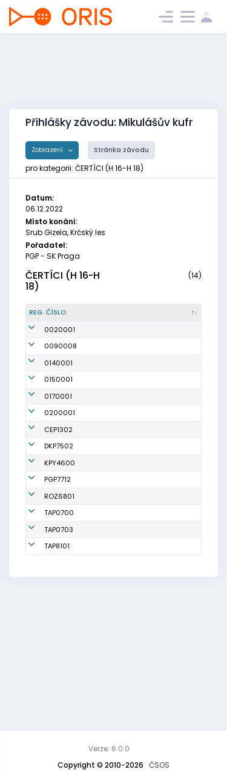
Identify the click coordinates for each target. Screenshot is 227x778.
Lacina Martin (108, 531)
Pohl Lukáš (102, 659)
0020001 (59, 345)
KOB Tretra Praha (167, 638)
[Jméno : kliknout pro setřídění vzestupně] (109, 317)
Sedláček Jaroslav (101, 611)
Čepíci (149, 509)
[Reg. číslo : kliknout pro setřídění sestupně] (54, 317)
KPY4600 (59, 558)
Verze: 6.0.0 (109, 748)
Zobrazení (48, 150)
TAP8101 (57, 676)
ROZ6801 (59, 611)
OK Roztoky (157, 611)
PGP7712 (57, 585)
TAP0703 (58, 659)
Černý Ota (102, 509)
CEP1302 (58, 509)
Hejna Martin (106, 676)
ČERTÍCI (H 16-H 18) (62, 281)
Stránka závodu (121, 150)
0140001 (58, 398)
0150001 (58, 425)
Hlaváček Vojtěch (101, 638)
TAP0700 (59, 638)
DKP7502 (58, 531)
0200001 (59, 488)
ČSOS (159, 765)
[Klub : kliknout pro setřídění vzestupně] (169, 317)
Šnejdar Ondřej (98, 584)
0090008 (60, 371)
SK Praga (154, 585)
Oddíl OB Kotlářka (154, 531)
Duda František (100, 558)
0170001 (58, 456)
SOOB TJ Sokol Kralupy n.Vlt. (162, 558)
